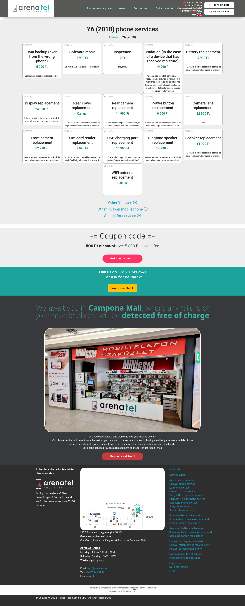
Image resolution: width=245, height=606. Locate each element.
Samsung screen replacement (187, 535)
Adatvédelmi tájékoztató (120, 591)
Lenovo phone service (182, 491)
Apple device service (181, 480)
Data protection (178, 566)
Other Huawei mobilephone (122, 209)
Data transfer (164, 8)
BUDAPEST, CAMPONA (190, 11)
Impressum (175, 563)
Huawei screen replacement (185, 548)
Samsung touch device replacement (190, 532)
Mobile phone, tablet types (184, 557)
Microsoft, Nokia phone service (187, 498)
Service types (177, 474)
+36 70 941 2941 (219, 5)
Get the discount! (122, 258)
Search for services (122, 216)
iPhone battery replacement (185, 515)
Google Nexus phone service (185, 495)
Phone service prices (100, 8)
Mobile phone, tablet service (185, 554)
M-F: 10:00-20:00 (192, 2)
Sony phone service (180, 506)
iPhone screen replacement (185, 523)
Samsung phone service (183, 502)
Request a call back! (122, 456)
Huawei (114, 37)
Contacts (174, 469)
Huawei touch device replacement (189, 545)
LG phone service (179, 487)
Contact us (140, 8)
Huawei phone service (182, 483)
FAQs (172, 570)
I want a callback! (122, 288)
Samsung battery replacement (187, 528)
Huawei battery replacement (186, 541)
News (121, 8)
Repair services (219, 11)
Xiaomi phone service (181, 510)
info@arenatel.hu (97, 568)
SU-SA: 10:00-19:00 (193, 5)
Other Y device (122, 203)
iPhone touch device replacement (189, 519)
